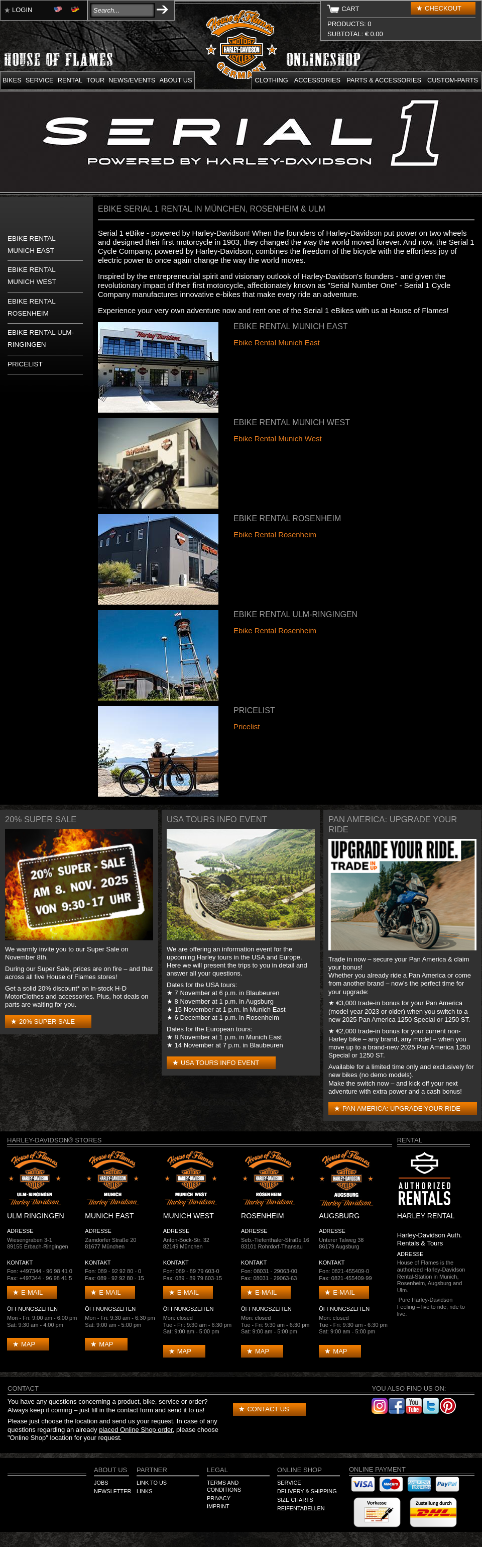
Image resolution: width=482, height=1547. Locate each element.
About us (175, 80)
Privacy (218, 1498)
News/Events (131, 80)
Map (28, 1344)
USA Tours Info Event (220, 1063)
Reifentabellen (301, 1508)
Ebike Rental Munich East (276, 342)
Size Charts (295, 1500)
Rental (70, 80)
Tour (95, 80)
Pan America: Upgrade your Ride (401, 1108)
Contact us (268, 1409)
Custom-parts (452, 80)
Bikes (12, 80)
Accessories (317, 80)
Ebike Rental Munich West (277, 438)
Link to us (152, 1483)
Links (144, 1491)
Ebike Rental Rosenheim (274, 534)
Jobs (101, 1483)
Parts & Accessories (383, 80)
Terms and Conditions (224, 1486)
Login (22, 10)
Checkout (443, 8)
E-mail (32, 1292)
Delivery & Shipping (307, 1491)
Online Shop (299, 1470)
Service (40, 80)
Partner (152, 1470)
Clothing (271, 80)
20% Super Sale (47, 1021)
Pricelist (25, 364)
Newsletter (112, 1491)
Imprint (218, 1506)
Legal (217, 1470)
